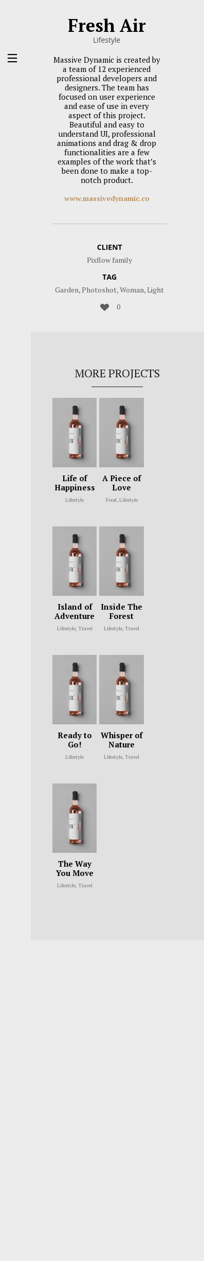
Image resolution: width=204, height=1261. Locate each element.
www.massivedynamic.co (107, 198)
